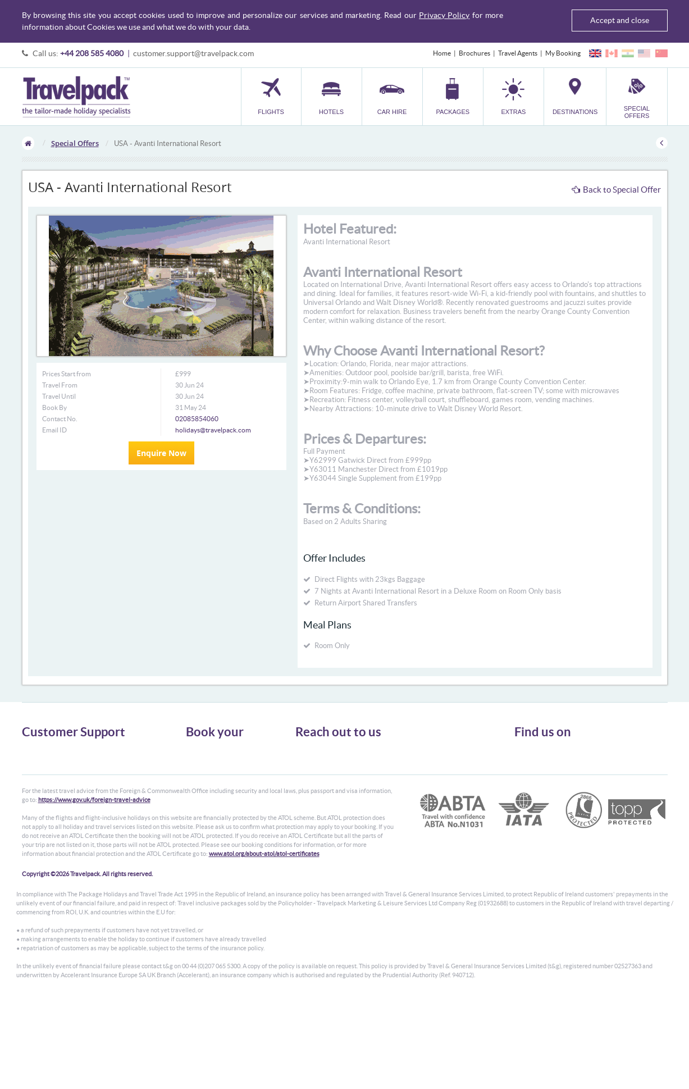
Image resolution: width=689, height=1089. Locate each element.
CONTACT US (314, 828)
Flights (196, 751)
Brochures (474, 53)
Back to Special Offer (616, 189)
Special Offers (75, 143)
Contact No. (59, 418)
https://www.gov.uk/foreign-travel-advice (94, 886)
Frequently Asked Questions (63, 791)
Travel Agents (517, 53)
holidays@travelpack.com (213, 430)
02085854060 (196, 418)
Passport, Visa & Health (55, 771)
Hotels (195, 761)
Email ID (54, 430)
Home (442, 53)
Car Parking (203, 801)
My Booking (563, 53)
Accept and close (619, 20)
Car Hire (198, 771)
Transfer (198, 791)
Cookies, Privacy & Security (61, 781)
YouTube (536, 790)
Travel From (59, 385)
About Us (35, 751)
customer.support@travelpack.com (193, 53)
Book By (54, 407)
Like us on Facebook (552, 772)
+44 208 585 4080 (92, 53)
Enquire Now (161, 453)
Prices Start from (66, 373)
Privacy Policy (444, 15)
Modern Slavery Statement (60, 811)
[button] (513, 96)
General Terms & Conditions (63, 761)
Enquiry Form (42, 801)
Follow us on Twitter (552, 755)
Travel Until (59, 396)
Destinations (204, 811)
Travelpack (76, 96)
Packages (199, 781)
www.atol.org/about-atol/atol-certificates (264, 940)
